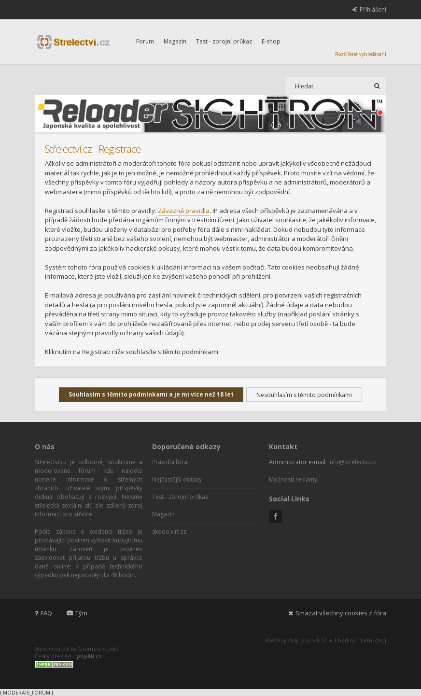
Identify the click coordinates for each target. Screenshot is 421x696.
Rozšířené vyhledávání (360, 54)
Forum (145, 41)
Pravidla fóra (169, 462)
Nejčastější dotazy (177, 479)
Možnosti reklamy (293, 479)
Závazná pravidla (184, 210)
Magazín (175, 41)
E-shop (271, 41)
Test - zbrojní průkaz (224, 41)
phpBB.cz (89, 656)
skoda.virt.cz (169, 531)
